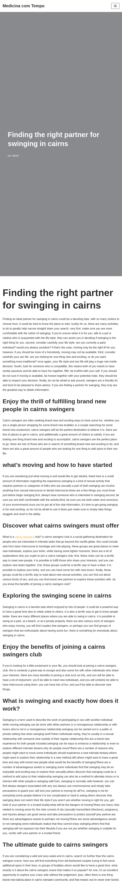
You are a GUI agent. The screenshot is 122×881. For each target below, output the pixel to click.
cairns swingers (24, 536)
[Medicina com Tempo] (23, 6)
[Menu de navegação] (115, 6)
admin (15, 155)
